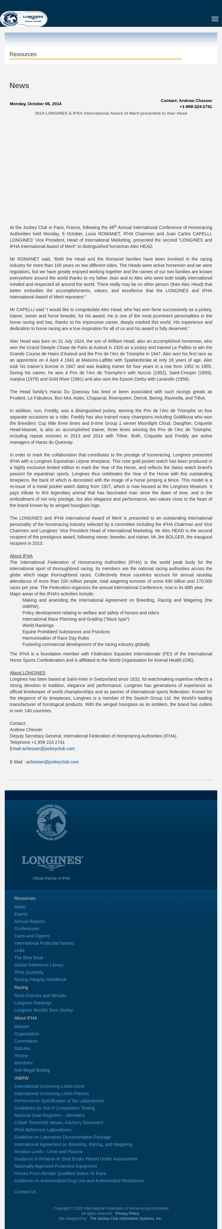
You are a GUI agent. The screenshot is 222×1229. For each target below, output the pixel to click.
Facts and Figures (32, 935)
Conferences (26, 928)
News (19, 906)
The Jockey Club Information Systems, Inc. (126, 1218)
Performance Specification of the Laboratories (59, 1100)
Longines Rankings (33, 1002)
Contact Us (25, 1191)
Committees (26, 1041)
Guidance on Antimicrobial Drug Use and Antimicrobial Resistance (79, 1180)
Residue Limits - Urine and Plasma (48, 1151)
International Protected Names (44, 943)
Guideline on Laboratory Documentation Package (62, 1137)
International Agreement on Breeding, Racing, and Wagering (73, 1144)
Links (19, 950)
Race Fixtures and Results (40, 995)
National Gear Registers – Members (49, 1115)
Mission (21, 1026)
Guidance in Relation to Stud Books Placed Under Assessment (75, 1158)
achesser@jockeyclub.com (48, 748)
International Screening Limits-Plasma (51, 1093)
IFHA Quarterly (29, 972)
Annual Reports (29, 921)
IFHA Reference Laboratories (42, 1129)
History (21, 1055)
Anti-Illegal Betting (32, 1070)
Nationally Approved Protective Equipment (55, 1166)
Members (23, 1062)
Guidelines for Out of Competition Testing (54, 1108)
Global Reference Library (39, 964)
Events (21, 914)
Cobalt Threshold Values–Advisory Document (58, 1122)
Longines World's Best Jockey (43, 1010)
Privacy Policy (127, 1213)
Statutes (22, 1048)
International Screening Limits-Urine (49, 1086)
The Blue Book (28, 957)
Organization (26, 1033)
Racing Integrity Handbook (40, 979)
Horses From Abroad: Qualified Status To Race (60, 1173)
